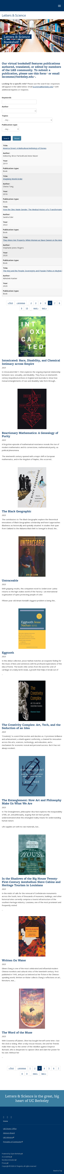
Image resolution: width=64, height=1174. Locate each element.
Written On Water (14, 960)
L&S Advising (8, 1137)
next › (36, 309)
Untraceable (10, 580)
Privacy (5, 1163)
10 (28, 309)
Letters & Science (14, 15)
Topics (5, 115)
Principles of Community (13, 1142)
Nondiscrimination (9, 1160)
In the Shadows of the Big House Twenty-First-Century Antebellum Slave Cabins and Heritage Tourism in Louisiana (31, 882)
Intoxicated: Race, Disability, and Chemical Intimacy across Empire (31, 361)
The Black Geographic (16, 511)
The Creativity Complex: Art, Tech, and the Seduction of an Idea (31, 726)
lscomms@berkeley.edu (18, 77)
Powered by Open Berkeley (12, 1154)
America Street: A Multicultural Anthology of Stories (24, 148)
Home (5, 1121)
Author (5, 106)
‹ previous (22, 303)
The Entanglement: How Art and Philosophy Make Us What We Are (31, 801)
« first (11, 303)
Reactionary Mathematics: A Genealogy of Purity (30, 434)
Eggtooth (8, 652)
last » (45, 309)
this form (41, 73)
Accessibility (7, 1157)
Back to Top (57, 1170)
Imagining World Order (12, 179)
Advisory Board (9, 1133)
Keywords (6, 97)
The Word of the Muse (17, 1032)
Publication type (9, 124)
